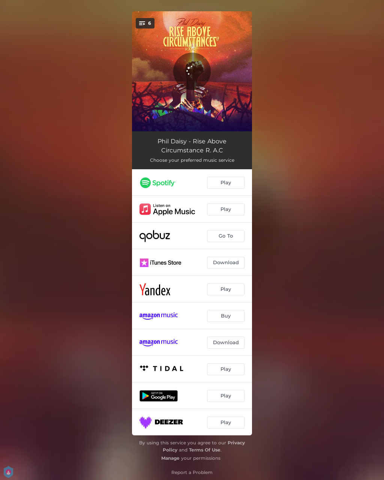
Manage (170, 458)
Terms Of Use (204, 450)
